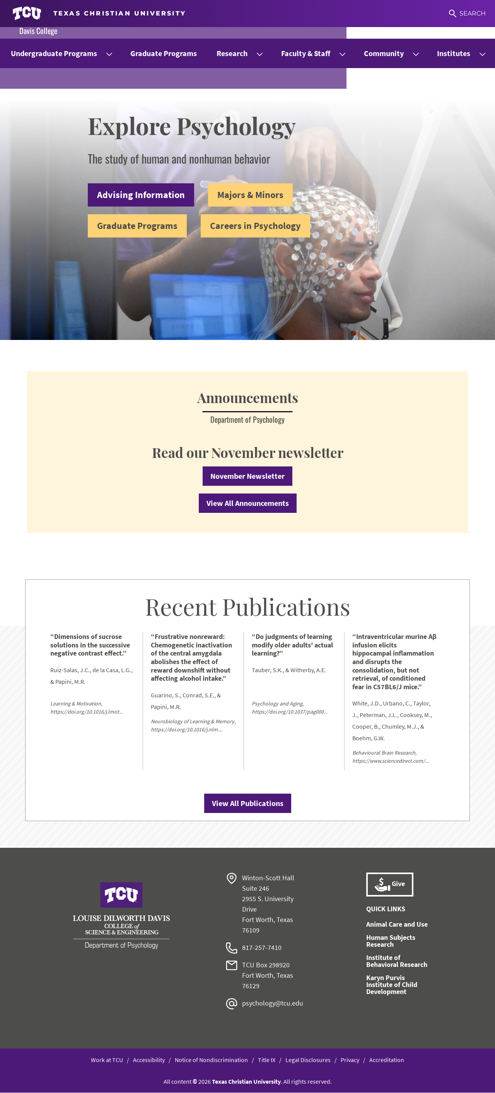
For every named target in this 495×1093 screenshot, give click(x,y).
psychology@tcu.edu (272, 1003)
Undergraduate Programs (54, 53)
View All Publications (247, 803)
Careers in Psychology (255, 226)
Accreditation (386, 1060)
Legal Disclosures (308, 1060)
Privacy (350, 1060)
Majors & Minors (250, 195)
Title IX (266, 1060)
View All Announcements (248, 503)
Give (390, 885)
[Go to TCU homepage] (99, 13)
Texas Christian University (246, 1082)
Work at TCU (107, 1060)
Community (384, 53)
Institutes (453, 53)
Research (232, 53)
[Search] (467, 13)
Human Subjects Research (390, 941)
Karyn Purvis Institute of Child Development (391, 984)
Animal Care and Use (397, 924)
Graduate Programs (163, 53)
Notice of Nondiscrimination (211, 1060)
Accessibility (149, 1060)
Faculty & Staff (305, 53)
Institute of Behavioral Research (396, 961)
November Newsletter (247, 476)
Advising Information (141, 195)
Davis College (38, 30)
